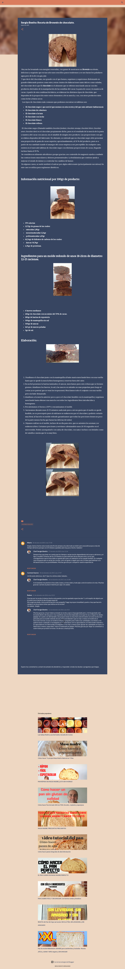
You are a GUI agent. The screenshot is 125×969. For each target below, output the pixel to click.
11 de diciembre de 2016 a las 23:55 (44, 595)
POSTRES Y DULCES (27, 524)
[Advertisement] (62, 691)
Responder (31, 568)
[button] (22, 29)
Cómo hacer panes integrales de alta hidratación (54, 852)
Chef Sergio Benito (40, 551)
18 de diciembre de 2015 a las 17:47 (51, 573)
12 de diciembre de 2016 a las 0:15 (59, 610)
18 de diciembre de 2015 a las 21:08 (59, 579)
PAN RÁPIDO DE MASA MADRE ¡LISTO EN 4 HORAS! (55, 781)
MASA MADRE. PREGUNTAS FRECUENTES (52, 828)
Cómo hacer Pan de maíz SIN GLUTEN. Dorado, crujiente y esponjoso (61, 805)
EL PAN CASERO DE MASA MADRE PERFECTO (53, 875)
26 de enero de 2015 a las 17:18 (42, 543)
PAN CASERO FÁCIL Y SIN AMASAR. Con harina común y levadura (59, 898)
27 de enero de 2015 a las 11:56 (58, 551)
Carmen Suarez (33, 573)
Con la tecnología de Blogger (62, 962)
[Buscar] (122, 2)
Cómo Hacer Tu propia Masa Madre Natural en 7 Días (55, 758)
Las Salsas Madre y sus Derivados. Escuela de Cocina (55, 735)
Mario (29, 543)
